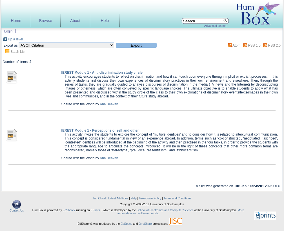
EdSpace (126, 223)
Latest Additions (118, 198)
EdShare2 (69, 210)
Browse (45, 21)
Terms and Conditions (177, 198)
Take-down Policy (150, 198)
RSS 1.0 (254, 45)
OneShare (145, 223)
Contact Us (17, 209)
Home (16, 21)
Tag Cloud (99, 198)
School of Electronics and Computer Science (165, 210)
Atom (236, 45)
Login (8, 31)
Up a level (15, 39)
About (75, 21)
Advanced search (215, 25)
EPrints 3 (96, 210)
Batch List (17, 52)
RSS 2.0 (274, 45)
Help (105, 21)
